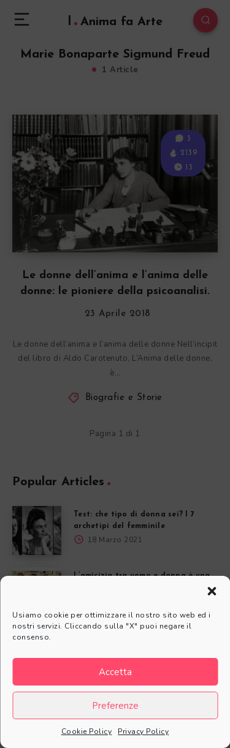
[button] (211, 591)
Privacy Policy (143, 731)
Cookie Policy (86, 731)
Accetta (115, 672)
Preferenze (115, 706)
